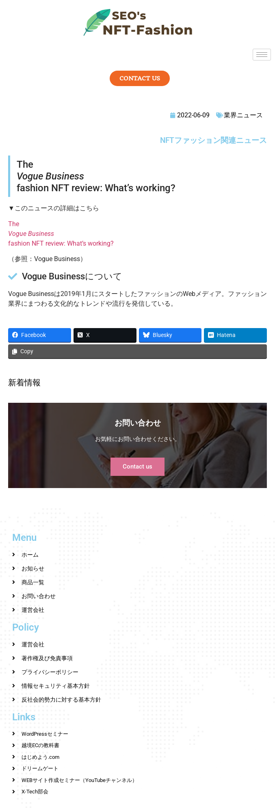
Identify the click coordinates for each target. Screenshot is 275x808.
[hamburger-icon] (262, 54)
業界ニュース (243, 115)
